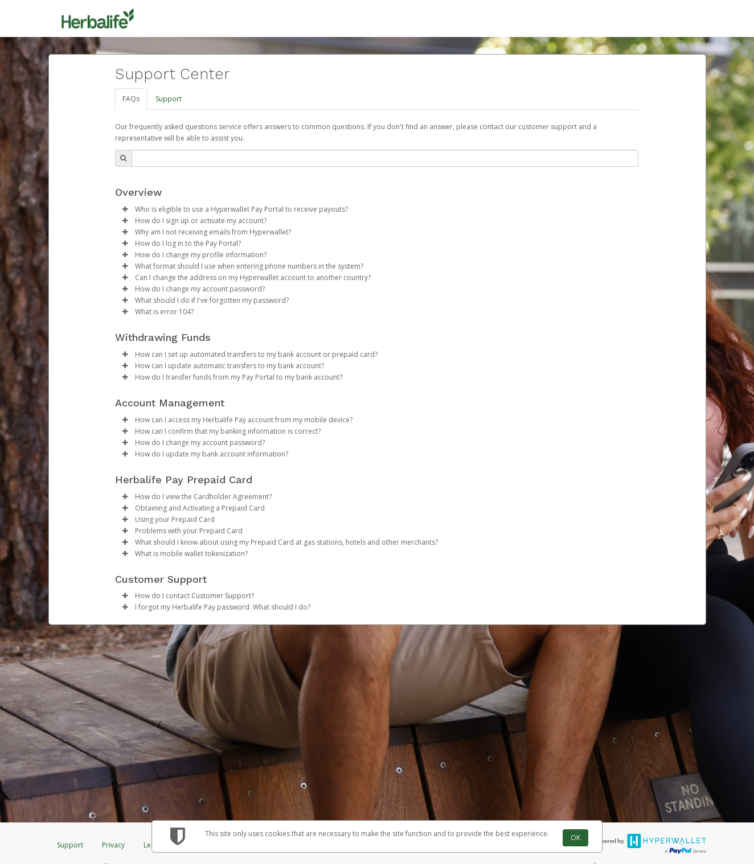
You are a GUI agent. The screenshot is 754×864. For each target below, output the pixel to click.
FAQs (131, 99)
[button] (125, 209)
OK (575, 837)
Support (168, 99)
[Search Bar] (385, 158)
